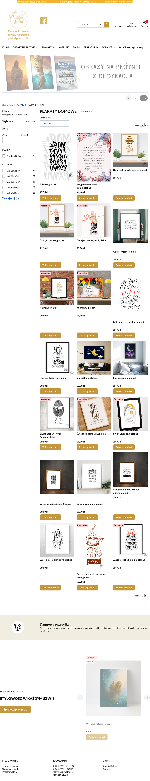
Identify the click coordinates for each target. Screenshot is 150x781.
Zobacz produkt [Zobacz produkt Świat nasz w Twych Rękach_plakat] (50, 447)
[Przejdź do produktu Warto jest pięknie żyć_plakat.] (57, 540)
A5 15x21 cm (13, 170)
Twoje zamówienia (11, 766)
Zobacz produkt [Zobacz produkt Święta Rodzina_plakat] (124, 447)
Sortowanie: (45, 117)
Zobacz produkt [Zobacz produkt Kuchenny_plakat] (87, 335)
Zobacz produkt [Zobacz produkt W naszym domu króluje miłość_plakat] (124, 517)
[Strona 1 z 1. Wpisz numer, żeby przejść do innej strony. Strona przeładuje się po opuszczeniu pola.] (142, 124)
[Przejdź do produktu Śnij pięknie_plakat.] (94, 358)
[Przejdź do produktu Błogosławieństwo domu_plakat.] (94, 157)
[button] (106, 24)
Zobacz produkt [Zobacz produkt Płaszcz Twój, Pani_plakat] (50, 391)
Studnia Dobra (7, 105)
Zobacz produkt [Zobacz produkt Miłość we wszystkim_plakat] (124, 335)
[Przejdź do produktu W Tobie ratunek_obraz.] (113, 688)
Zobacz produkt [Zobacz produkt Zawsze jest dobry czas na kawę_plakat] (87, 587)
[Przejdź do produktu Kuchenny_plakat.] (94, 288)
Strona (136, 125)
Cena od (6, 135)
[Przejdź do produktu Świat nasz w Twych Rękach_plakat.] (57, 414)
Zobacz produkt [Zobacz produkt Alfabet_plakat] (50, 198)
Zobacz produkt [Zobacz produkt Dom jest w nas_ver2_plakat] (87, 265)
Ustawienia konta (10, 769)
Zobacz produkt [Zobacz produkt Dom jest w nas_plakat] (50, 265)
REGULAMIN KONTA (62, 769)
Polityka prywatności (62, 771)
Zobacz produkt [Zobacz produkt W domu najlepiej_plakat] (87, 517)
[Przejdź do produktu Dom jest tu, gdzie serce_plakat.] (130, 150)
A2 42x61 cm (13, 187)
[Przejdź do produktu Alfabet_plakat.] (57, 157)
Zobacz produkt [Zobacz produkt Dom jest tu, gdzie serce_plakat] (124, 198)
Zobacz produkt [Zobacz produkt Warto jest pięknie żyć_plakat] (50, 587)
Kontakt (106, 769)
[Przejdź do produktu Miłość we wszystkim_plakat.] (130, 295)
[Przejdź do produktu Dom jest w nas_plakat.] (57, 220)
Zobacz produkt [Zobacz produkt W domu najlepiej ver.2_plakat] (50, 517)
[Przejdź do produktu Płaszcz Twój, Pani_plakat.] (57, 358)
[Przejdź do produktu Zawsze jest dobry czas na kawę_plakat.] (94, 547)
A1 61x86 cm (13, 193)
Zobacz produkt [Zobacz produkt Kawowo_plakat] (50, 335)
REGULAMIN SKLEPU (63, 766)
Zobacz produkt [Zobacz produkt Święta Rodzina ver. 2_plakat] (87, 447)
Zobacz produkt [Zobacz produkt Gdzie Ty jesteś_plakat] (124, 265)
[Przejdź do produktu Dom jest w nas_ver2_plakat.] (94, 220)
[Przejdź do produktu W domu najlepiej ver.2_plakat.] (57, 476)
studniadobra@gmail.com (118, 1)
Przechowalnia (9, 771)
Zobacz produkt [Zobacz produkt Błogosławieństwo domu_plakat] (87, 198)
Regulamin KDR (60, 774)
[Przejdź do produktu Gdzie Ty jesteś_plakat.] (130, 226)
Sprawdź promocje (15, 709)
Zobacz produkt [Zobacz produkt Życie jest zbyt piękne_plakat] (124, 587)
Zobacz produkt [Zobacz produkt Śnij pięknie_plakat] (87, 391)
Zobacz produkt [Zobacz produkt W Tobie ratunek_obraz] (97, 737)
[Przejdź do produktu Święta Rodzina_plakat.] (130, 414)
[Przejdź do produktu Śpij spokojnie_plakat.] (130, 358)
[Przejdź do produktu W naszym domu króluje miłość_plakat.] (130, 469)
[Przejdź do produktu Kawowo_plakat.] (57, 288)
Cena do (25, 135)
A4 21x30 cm (13, 176)
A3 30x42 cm (13, 181)
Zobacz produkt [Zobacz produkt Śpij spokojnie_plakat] (124, 391)
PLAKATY (20, 105)
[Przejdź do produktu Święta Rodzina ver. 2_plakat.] (94, 414)
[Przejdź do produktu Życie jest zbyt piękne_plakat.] (130, 540)
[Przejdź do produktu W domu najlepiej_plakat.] (94, 476)
